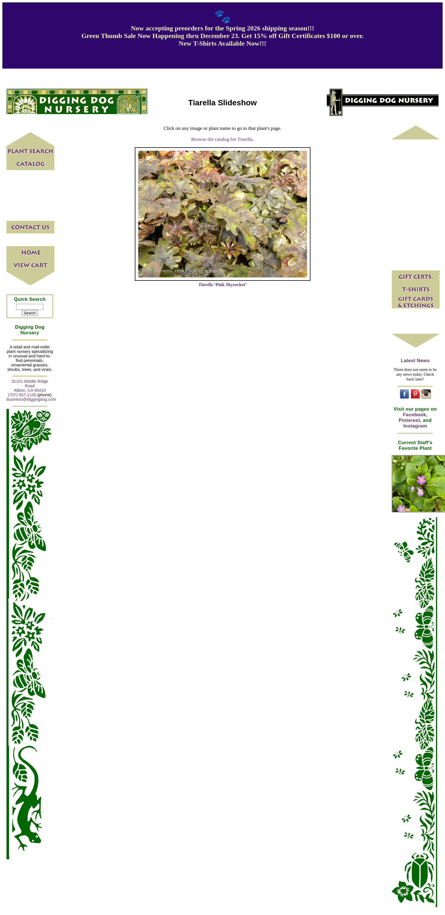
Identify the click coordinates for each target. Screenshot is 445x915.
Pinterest (409, 420)
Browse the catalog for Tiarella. (222, 139)
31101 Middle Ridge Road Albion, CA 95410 (30, 386)
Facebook (414, 414)
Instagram (415, 426)
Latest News (415, 360)
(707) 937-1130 (22, 395)
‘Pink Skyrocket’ (222, 284)
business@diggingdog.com (31, 399)
